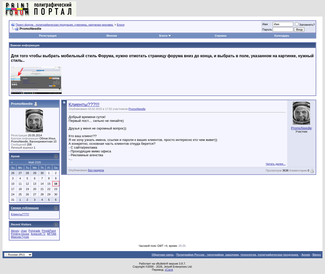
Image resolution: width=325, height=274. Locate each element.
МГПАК (51, 233)
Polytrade (34, 230)
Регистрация (48, 35)
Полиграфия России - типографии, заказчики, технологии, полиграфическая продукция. (237, 254)
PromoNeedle (136, 108)
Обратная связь (163, 254)
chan (24, 230)
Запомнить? (305, 24)
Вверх (317, 254)
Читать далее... (276, 163)
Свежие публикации (25, 207)
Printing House (20, 233)
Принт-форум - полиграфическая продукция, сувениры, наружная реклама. (64, 24)
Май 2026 (34, 162)
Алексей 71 (38, 233)
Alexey (15, 230)
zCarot (169, 269)
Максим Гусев (20, 236)
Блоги (120, 24)
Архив (305, 254)
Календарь (281, 35)
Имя (265, 24)
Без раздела (96, 170)
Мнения (111, 35)
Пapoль (267, 29)
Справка (220, 35)
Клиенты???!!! (84, 104)
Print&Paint (49, 230)
